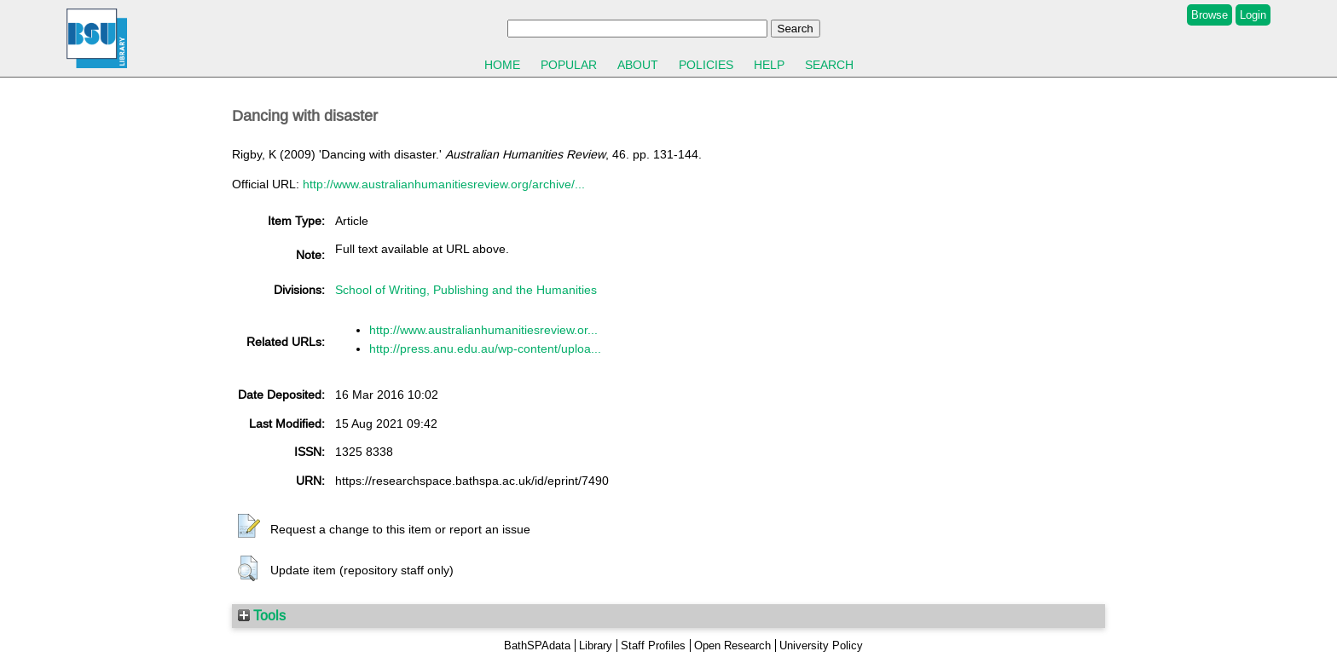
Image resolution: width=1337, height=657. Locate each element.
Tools (262, 615)
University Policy (821, 645)
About (637, 65)
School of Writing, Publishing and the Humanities (466, 290)
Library (595, 645)
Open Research (732, 645)
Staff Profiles (653, 645)
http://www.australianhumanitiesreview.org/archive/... (444, 184)
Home (502, 65)
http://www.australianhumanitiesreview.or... (483, 330)
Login (1253, 15)
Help (769, 65)
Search (829, 65)
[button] (249, 526)
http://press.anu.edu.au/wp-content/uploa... (485, 348)
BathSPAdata (537, 645)
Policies (706, 65)
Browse (1209, 15)
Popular (569, 65)
